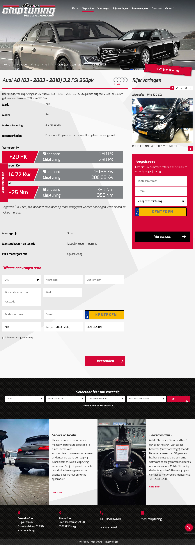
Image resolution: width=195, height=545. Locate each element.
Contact (169, 8)
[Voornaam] (63, 279)
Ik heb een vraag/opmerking (19, 337)
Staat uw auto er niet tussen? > (97, 405)
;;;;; (24, 399)
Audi (46, 64)
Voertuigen (103, 8)
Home (75, 8)
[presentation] (25, 348)
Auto (36, 64)
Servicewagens (139, 8)
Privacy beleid (108, 527)
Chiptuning (88, 8)
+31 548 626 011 (112, 519)
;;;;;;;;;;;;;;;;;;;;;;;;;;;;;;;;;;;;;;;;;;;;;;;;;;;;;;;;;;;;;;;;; (65, 399)
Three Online (96, 541)
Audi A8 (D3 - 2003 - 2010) (69, 64)
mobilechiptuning (151, 519)
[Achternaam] (104, 279)
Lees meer (57, 493)
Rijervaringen (120, 8)
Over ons (156, 8)
